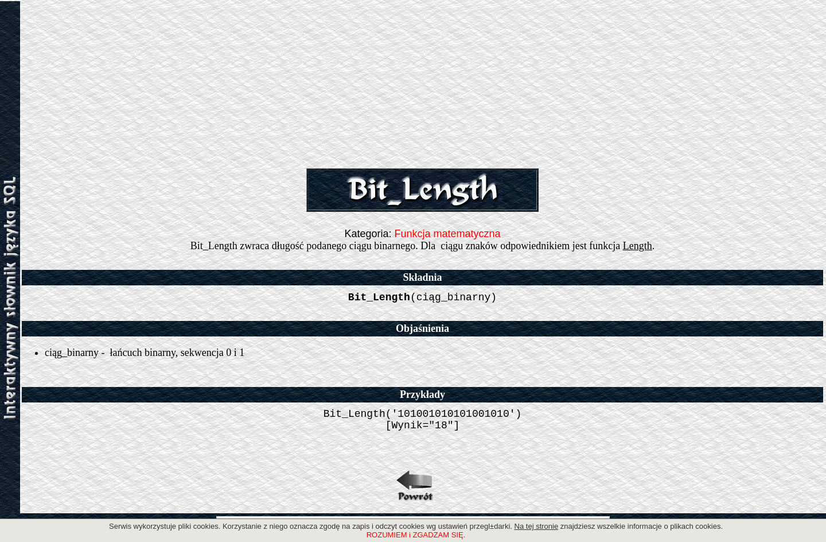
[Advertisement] (423, 82)
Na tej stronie (537, 526)
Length (637, 245)
